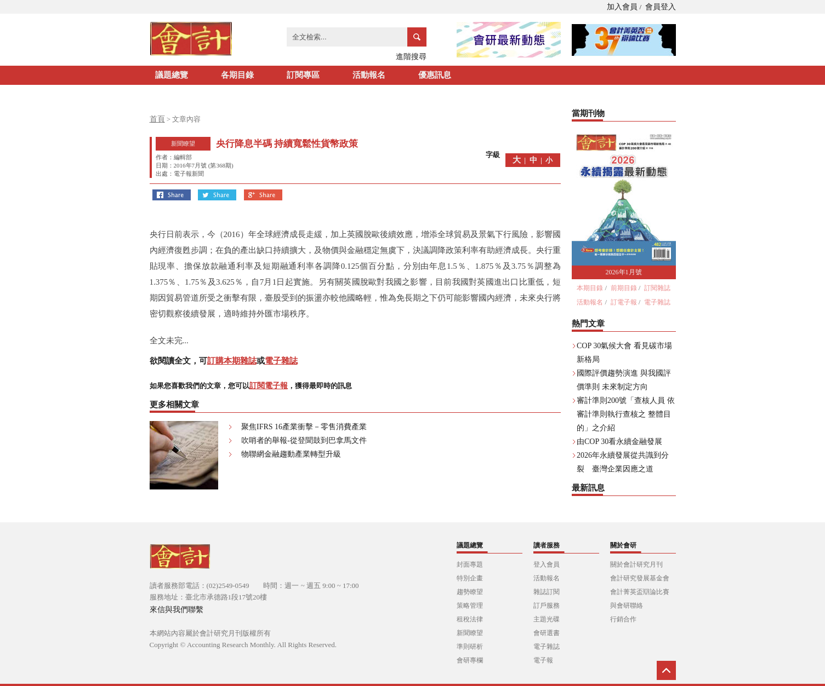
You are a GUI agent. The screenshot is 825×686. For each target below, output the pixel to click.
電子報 (543, 660)
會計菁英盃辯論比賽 (639, 592)
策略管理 (470, 605)
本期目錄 (590, 288)
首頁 (157, 119)
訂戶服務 (546, 605)
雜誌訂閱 (546, 592)
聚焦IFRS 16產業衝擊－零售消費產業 (304, 427)
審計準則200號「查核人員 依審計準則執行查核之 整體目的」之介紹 (626, 414)
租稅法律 (470, 619)
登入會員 (546, 564)
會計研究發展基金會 (639, 578)
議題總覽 (171, 75)
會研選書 (546, 633)
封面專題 (470, 564)
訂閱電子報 (268, 386)
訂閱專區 (303, 75)
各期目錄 (237, 75)
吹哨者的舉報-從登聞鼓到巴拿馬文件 (304, 440)
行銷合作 (623, 619)
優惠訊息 (434, 75)
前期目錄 (624, 288)
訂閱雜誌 (657, 288)
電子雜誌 (281, 360)
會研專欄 (470, 660)
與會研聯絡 (626, 605)
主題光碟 (546, 619)
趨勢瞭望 (470, 592)
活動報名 (368, 75)
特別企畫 (470, 578)
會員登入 (660, 7)
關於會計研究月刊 (636, 564)
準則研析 (470, 646)
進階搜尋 (411, 57)
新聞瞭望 (470, 633)
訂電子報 (624, 302)
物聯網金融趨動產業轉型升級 (291, 454)
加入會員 (622, 7)
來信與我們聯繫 (176, 610)
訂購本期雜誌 (232, 360)
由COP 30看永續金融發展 (619, 441)
